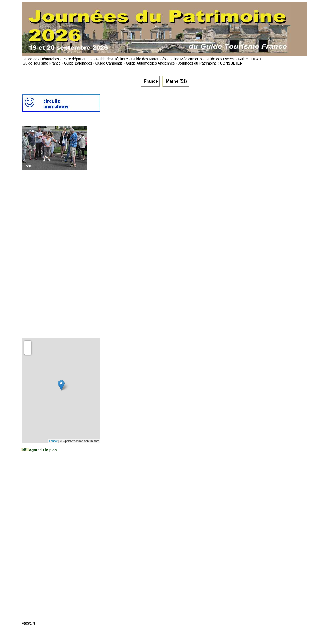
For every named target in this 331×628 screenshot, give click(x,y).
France (150, 81)
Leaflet (53, 441)
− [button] (27, 351)
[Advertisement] (196, 105)
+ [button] (27, 344)
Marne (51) (176, 81)
